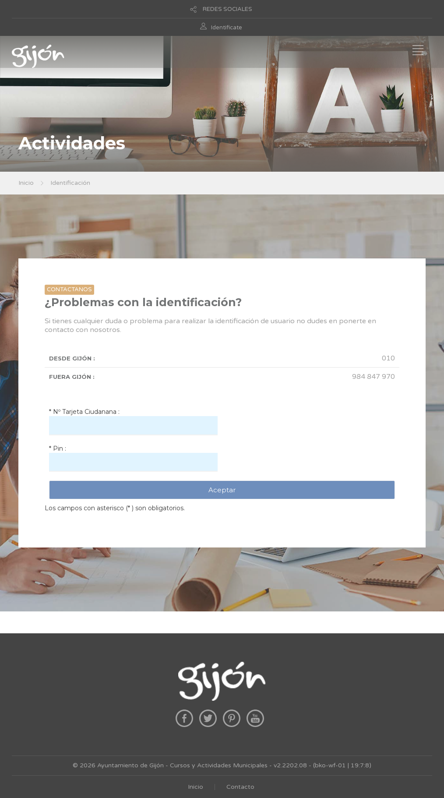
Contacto (240, 787)
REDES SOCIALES (227, 9)
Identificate (226, 27)
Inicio (26, 183)
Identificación (70, 183)
